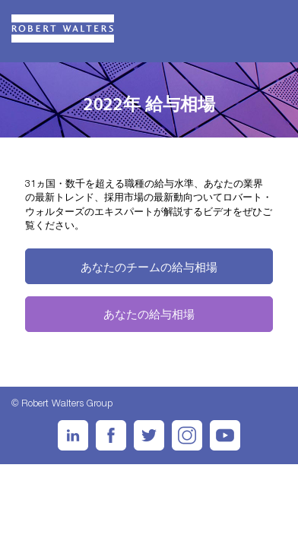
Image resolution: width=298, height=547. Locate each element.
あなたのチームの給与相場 (149, 267)
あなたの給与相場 (149, 314)
